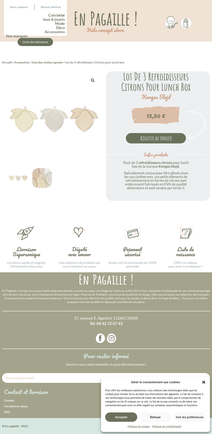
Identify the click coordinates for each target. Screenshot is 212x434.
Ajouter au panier (156, 138)
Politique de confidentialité (166, 426)
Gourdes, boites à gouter (47, 62)
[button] (204, 382)
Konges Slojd (156, 97)
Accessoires (21, 62)
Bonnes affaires (51, 7)
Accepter (121, 417)
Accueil (7, 62)
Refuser (155, 417)
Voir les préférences (190, 417)
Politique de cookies (139, 426)
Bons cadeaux (19, 7)
